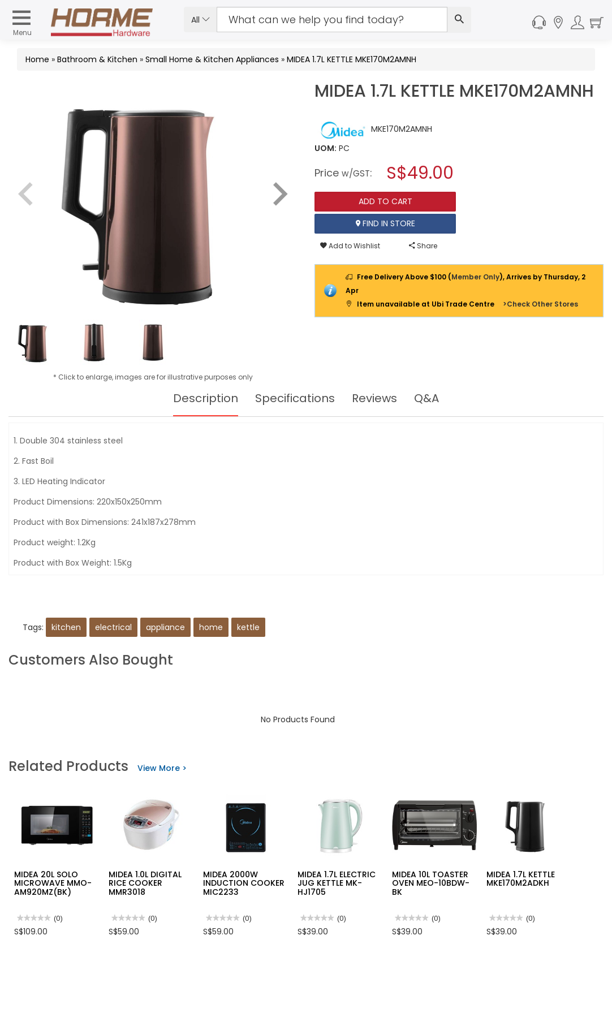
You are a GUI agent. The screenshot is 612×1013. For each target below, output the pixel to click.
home (211, 627)
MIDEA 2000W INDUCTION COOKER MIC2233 (244, 883)
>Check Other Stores (540, 304)
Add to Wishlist (350, 246)
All (200, 19)
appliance (165, 627)
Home (37, 59)
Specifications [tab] (295, 398)
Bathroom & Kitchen (97, 59)
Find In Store (385, 223)
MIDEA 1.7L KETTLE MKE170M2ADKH (520, 879)
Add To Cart (385, 201)
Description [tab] (205, 398)
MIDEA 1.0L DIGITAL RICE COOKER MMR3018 (145, 883)
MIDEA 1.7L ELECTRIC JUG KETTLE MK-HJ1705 (337, 883)
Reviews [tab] (374, 398)
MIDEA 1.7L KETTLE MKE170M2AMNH (351, 59)
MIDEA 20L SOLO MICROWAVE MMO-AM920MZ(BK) (53, 883)
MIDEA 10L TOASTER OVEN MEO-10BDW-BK (430, 883)
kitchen (66, 627)
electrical (113, 627)
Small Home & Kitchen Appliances (212, 59)
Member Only (475, 277)
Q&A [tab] (426, 398)
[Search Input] (332, 19)
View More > (162, 768)
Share (423, 246)
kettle (248, 627)
